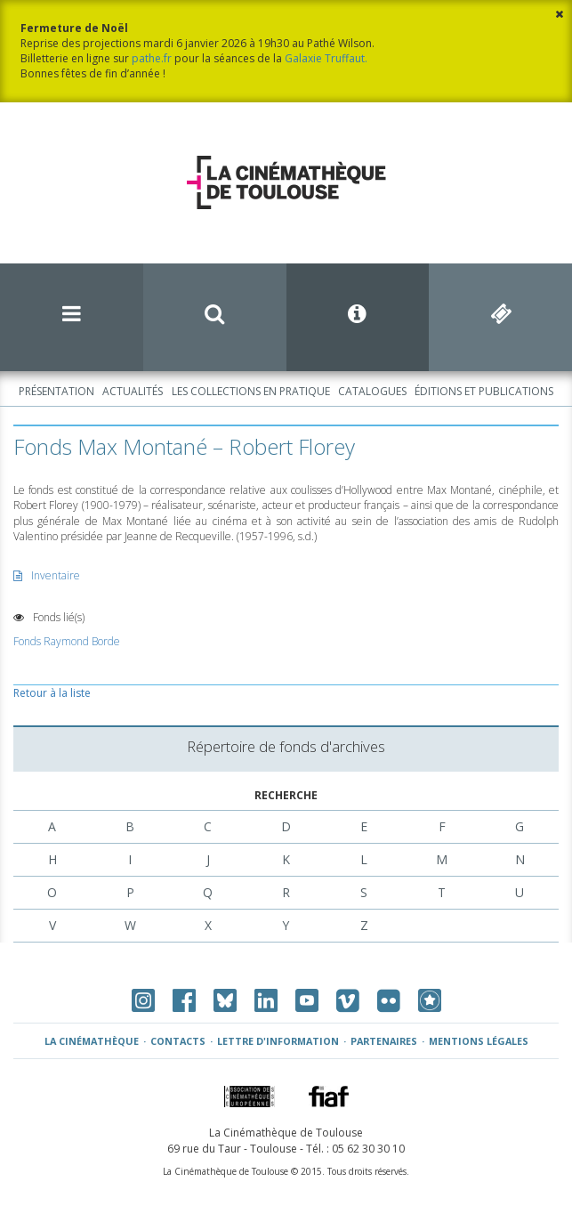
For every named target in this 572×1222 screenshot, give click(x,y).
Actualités (132, 391)
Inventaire (46, 575)
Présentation (56, 391)
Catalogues (372, 391)
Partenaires (383, 1041)
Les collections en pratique (251, 391)
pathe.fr (152, 58)
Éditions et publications (484, 391)
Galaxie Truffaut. (326, 58)
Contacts (177, 1041)
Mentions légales (478, 1041)
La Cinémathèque (91, 1041)
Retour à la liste (52, 692)
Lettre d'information (278, 1041)
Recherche (286, 795)
